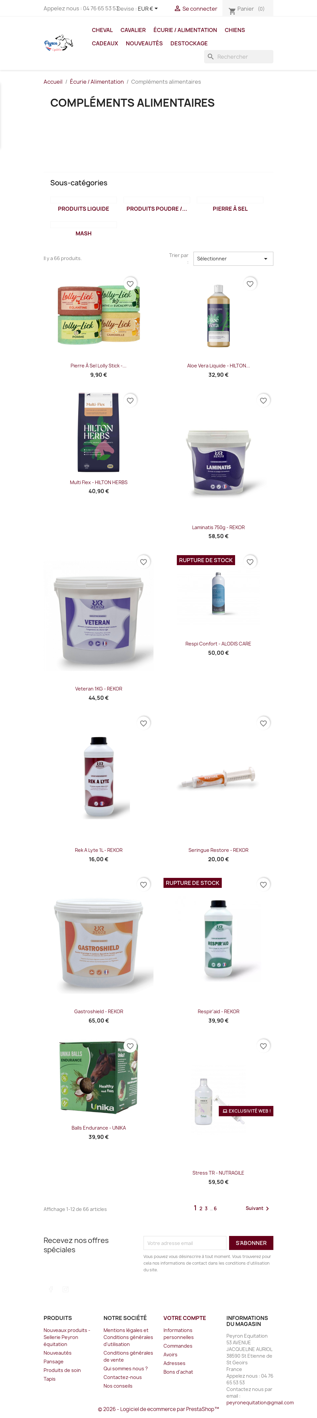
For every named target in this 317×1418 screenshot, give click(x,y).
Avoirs (170, 1354)
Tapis (50, 1379)
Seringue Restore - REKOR (218, 850)
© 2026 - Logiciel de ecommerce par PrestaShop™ (158, 1409)
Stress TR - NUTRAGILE (218, 1173)
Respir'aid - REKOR (218, 1011)
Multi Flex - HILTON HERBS (99, 482)
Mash (84, 233)
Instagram (65, 1289)
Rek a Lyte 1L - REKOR (99, 850)
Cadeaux (105, 43)
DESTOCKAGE (189, 43)
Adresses (174, 1363)
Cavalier (133, 30)
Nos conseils (118, 1386)
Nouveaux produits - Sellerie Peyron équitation (67, 1337)
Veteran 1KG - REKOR (98, 688)
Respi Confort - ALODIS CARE (218, 643)
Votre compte (184, 1318)
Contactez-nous (123, 1377)
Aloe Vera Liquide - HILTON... (218, 365)
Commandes (177, 1346)
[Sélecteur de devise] (149, 9)
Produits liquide (83, 208)
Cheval (102, 30)
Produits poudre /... (157, 208)
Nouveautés (144, 43)
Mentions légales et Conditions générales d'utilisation (128, 1337)
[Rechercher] (238, 56)
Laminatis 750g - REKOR (218, 527)
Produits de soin (62, 1370)
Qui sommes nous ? (126, 1368)
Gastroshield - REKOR (98, 1011)
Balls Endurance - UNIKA (99, 1128)
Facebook (51, 1289)
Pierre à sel (230, 208)
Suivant (258, 1209)
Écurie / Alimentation (185, 30)
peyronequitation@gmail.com (260, 1402)
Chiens (235, 30)
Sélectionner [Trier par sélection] (233, 259)
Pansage (54, 1361)
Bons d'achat (178, 1372)
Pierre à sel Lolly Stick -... (99, 365)
